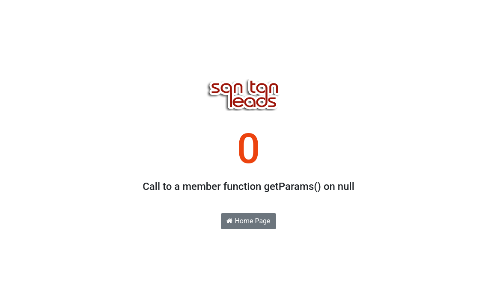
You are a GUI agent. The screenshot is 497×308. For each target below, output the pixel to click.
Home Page (248, 221)
